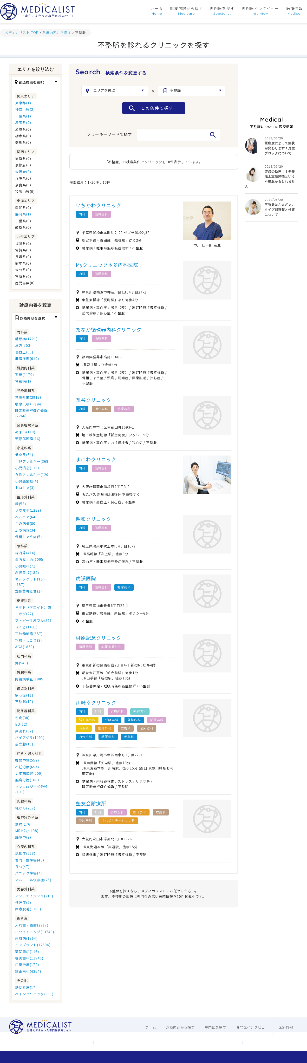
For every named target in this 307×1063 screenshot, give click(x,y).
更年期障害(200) (29, 773)
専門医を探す (222, 8)
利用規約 (144, 1042)
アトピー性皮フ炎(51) (33, 620)
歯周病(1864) (26, 938)
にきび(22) (24, 613)
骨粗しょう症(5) (28, 536)
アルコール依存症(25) (33, 879)
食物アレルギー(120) (32, 474)
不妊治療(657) (27, 766)
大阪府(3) (23, 171)
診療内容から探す (186, 8)
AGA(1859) (24, 646)
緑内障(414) (25, 552)
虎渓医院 (86, 578)
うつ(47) (22, 866)
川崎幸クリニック (96, 702)
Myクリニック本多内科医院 (107, 264)
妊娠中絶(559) (27, 760)
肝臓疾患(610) (27, 358)
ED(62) (21, 724)
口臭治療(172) (27, 964)
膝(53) (20, 503)
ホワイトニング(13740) (34, 931)
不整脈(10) (24, 701)
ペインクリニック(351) (34, 993)
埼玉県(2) (23, 122)
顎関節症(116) (27, 951)
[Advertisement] (271, 88)
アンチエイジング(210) (34, 895)
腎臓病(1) (23, 381)
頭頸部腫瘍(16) (27, 438)
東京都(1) (23, 102)
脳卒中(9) (23, 837)
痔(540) (21, 662)
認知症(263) (25, 853)
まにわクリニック (96, 459)
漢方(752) (23, 345)
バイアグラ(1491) (30, 737)
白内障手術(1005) (30, 559)
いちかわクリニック (98, 205)
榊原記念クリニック (98, 637)
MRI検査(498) (27, 830)
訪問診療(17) (26, 987)
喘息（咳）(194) (29, 404)
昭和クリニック (93, 518)
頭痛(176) (23, 824)
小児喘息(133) (27, 467)
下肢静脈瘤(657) (29, 633)
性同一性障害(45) (29, 860)
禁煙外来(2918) (28, 397)
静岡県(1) (23, 214)
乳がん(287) (25, 808)
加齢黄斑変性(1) (28, 591)
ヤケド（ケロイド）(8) (34, 607)
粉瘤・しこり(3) (28, 640)
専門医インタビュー (260, 8)
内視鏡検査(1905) (30, 679)
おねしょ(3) (25, 487)
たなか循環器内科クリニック (109, 329)
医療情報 (294, 8)
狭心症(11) (24, 695)
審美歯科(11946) (29, 958)
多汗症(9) (23, 902)
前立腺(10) (24, 744)
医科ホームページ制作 (181, 1042)
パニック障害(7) (28, 873)
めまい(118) (25, 432)
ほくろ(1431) (26, 627)
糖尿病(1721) (26, 338)
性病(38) (22, 717)
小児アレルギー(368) (32, 461)
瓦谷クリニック (93, 399)
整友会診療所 (91, 803)
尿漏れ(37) (24, 731)
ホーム (157, 8)
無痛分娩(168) (27, 779)
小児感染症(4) (26, 481)
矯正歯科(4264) (28, 971)
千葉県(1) (23, 116)
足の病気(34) (26, 530)
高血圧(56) (24, 352)
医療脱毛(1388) (28, 908)
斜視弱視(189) (27, 572)
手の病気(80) (26, 523)
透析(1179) (24, 374)
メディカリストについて (68, 1042)
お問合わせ (110, 1042)
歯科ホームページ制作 (222, 1042)
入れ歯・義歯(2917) (31, 925)
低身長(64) (24, 454)
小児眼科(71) (26, 566)
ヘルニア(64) (26, 517)
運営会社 (26, 1042)
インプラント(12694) (33, 944)
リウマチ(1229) (28, 510)
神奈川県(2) (25, 109)
